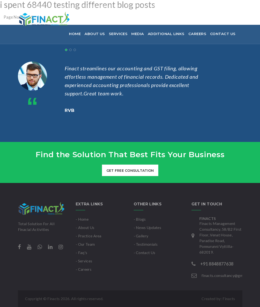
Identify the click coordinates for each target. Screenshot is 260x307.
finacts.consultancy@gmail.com (90, 5)
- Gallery (141, 236)
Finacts (229, 298)
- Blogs (140, 219)
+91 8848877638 (36, 5)
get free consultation (130, 170)
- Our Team (85, 244)
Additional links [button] (166, 33)
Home (75, 33)
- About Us (85, 227)
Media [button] (137, 33)
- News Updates (147, 227)
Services (118, 33)
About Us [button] (95, 33)
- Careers (83, 269)
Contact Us (223, 33)
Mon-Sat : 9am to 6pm (149, 5)
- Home (82, 219)
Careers (197, 33)
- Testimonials (146, 244)
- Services (84, 261)
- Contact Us (144, 252)
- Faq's (81, 252)
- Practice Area (88, 236)
